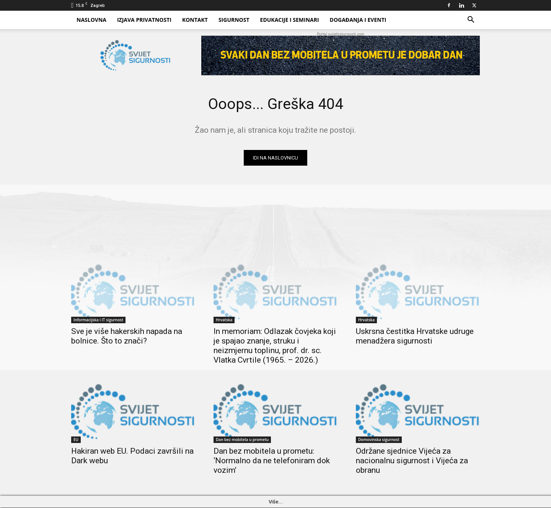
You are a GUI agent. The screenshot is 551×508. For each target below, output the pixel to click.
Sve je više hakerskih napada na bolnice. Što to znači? (126, 336)
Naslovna (91, 19)
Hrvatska (224, 320)
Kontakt (195, 19)
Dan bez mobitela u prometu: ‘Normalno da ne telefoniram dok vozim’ (272, 461)
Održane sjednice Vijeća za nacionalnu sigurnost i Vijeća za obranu (412, 461)
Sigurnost (233, 19)
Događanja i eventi (358, 19)
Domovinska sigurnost (378, 440)
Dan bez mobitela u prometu (242, 440)
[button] (470, 20)
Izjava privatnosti (144, 19)
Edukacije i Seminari (289, 19)
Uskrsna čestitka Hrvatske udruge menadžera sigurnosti (415, 336)
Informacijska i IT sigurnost (98, 320)
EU (75, 440)
